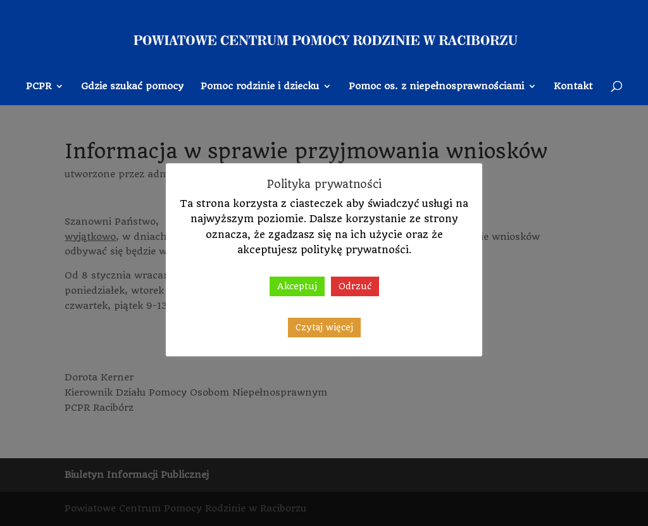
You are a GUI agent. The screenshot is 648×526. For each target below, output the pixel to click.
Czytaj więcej (324, 327)
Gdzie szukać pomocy (132, 87)
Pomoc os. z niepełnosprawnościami (436, 87)
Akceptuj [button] (297, 286)
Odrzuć (355, 286)
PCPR (38, 87)
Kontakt (573, 87)
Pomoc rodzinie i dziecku (260, 87)
